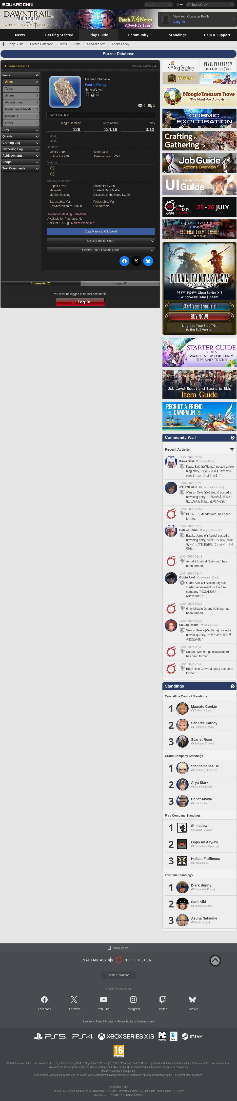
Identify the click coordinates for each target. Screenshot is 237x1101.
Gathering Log (12, 149)
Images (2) (120, 283)
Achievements (12, 155)
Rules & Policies (105, 1021)
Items (6, 75)
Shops (7, 162)
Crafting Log (11, 143)
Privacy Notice (125, 1021)
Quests (7, 136)
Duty (5, 130)
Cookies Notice (145, 1021)
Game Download (118, 975)
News (76, 1009)
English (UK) (200, 4)
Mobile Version (121, 948)
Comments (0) (40, 283)
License (87, 1021)
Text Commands (13, 168)
